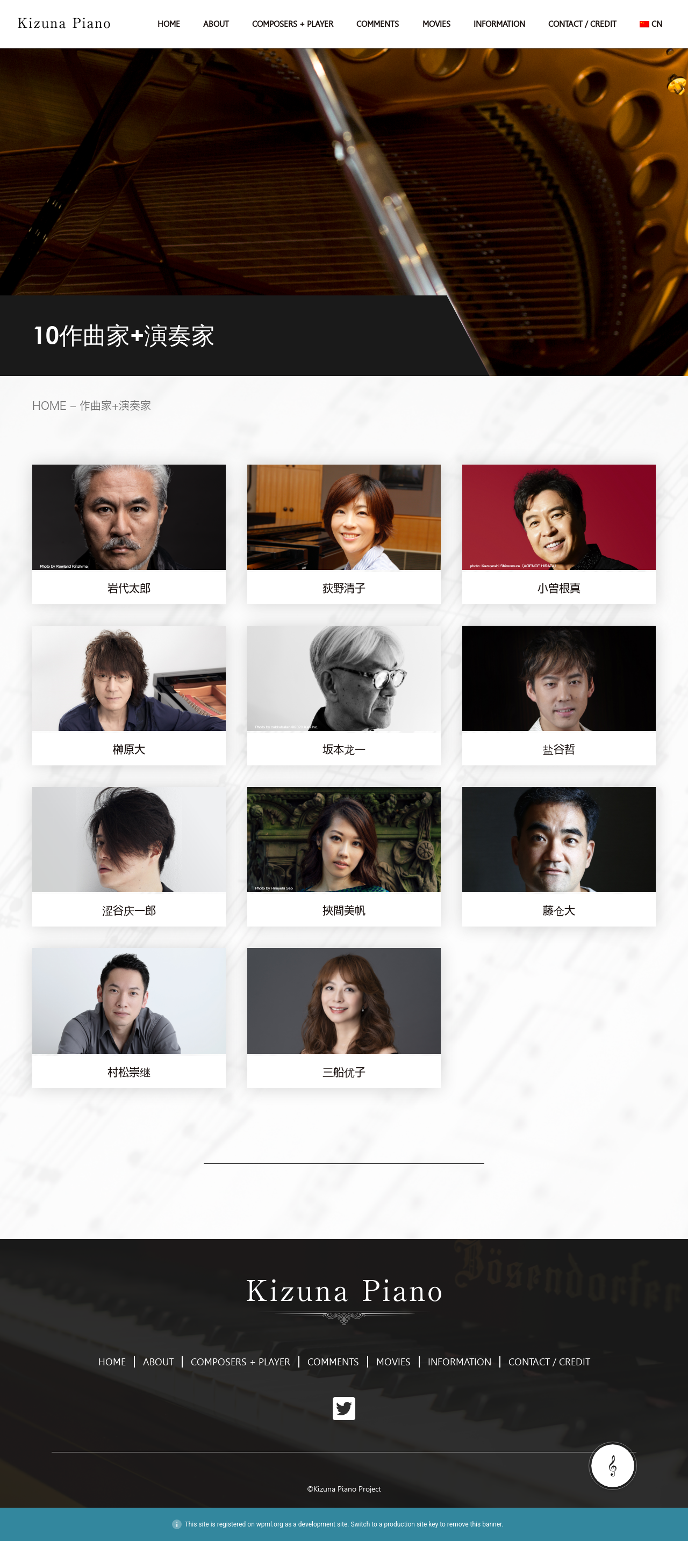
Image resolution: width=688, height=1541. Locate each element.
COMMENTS (377, 24)
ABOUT (216, 24)
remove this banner (474, 1524)
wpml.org (269, 1524)
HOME (168, 24)
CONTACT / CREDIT (582, 24)
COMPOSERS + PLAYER (292, 24)
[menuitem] (651, 24)
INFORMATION (499, 24)
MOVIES (436, 24)
